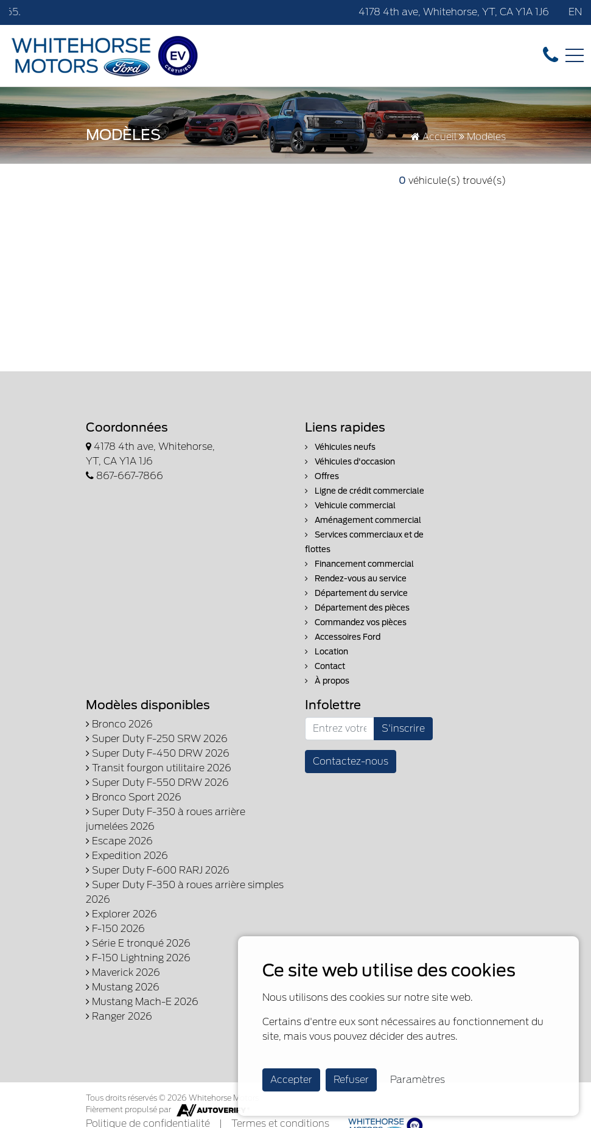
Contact (325, 666)
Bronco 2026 (119, 724)
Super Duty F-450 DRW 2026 (157, 753)
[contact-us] (550, 55)
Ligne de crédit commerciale (364, 491)
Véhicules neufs (340, 447)
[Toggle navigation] (574, 55)
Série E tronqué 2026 (138, 943)
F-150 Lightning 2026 (138, 958)
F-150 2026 (115, 928)
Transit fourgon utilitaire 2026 (158, 768)
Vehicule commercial (350, 505)
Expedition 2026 (127, 855)
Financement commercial (359, 564)
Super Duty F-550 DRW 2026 (157, 782)
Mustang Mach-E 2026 (142, 1001)
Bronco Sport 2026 (133, 797)
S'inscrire (403, 728)
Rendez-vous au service (356, 578)
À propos (327, 680)
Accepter (291, 1079)
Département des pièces (357, 607)
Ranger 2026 (119, 1016)
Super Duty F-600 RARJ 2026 (157, 870)
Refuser (351, 1079)
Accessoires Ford (342, 637)
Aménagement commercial (363, 520)
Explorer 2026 (121, 914)
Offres (322, 476)
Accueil (433, 136)
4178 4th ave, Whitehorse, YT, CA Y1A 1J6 (453, 12)
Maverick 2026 (123, 972)
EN (575, 12)
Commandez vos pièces (356, 622)
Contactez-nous (350, 761)
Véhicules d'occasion (350, 461)
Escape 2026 (119, 841)
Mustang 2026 (122, 987)
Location (326, 651)
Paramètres (417, 1079)
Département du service (356, 593)
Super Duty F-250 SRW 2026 (157, 738)
